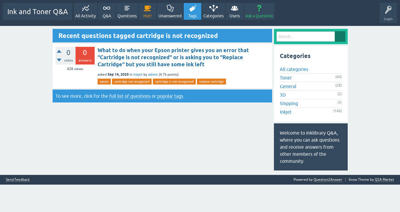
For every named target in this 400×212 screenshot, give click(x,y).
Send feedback (18, 180)
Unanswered (170, 16)
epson (104, 81)
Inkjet (138, 74)
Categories (213, 16)
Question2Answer (328, 180)
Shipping (289, 103)
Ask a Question (259, 16)
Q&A (107, 16)
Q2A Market (384, 180)
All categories (294, 69)
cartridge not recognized (131, 81)
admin (153, 74)
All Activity (85, 16)
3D (283, 94)
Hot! (147, 16)
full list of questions (129, 96)
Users (235, 16)
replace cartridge (211, 81)
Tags (192, 16)
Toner (286, 77)
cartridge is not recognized (174, 81)
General (288, 86)
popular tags (170, 96)
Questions (127, 16)
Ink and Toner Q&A (37, 12)
